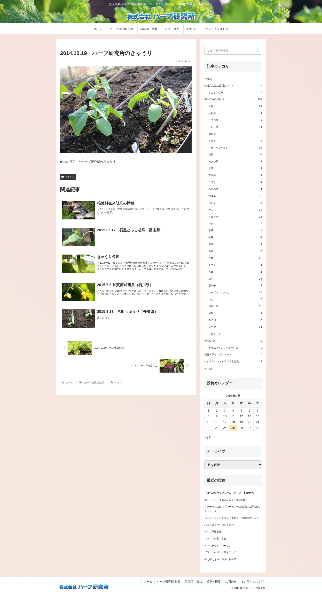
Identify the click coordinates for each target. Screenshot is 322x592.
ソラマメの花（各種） (216, 538)
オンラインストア (252, 581)
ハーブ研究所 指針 (169, 581)
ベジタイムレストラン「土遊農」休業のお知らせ (231, 517)
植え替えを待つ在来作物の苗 (220, 559)
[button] (257, 50)
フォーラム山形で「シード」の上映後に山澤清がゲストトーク (232, 509)
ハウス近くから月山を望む (219, 524)
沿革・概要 (213, 581)
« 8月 (208, 437)
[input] (233, 50)
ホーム (148, 581)
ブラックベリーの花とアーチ (220, 552)
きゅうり (68, 176)
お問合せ (231, 581)
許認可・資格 (193, 581)
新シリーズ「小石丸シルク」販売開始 (225, 499)
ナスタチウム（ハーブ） (217, 545)
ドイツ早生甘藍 (213, 531)
